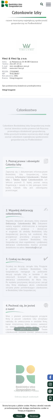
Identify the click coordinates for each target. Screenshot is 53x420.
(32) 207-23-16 (15, 69)
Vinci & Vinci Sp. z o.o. (14, 64)
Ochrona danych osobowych (26, 397)
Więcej (19, 416)
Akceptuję (34, 416)
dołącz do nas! (26, 330)
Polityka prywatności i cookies (26, 391)
